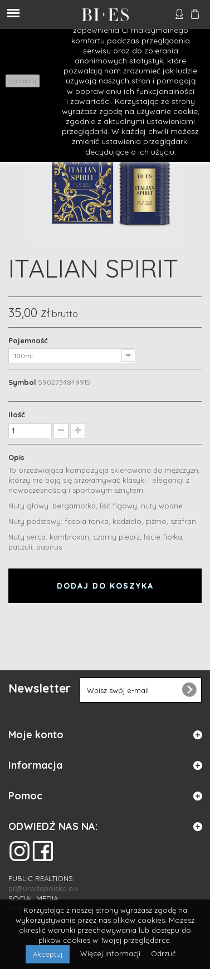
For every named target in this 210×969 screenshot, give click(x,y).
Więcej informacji (111, 953)
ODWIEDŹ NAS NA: (52, 826)
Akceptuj (47, 954)
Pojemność (29, 340)
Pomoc (25, 795)
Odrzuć (163, 953)
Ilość (16, 414)
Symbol (22, 382)
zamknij (22, 81)
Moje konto (36, 734)
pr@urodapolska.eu (42, 888)
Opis (16, 457)
